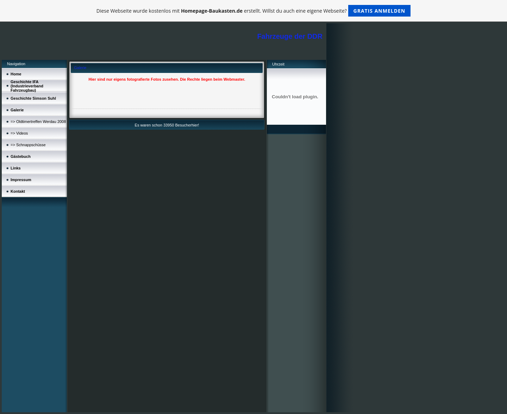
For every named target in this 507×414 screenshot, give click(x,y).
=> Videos (19, 133)
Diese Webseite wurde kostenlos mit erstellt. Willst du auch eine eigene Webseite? (253, 11)
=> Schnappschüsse (28, 145)
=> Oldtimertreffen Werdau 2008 (38, 121)
